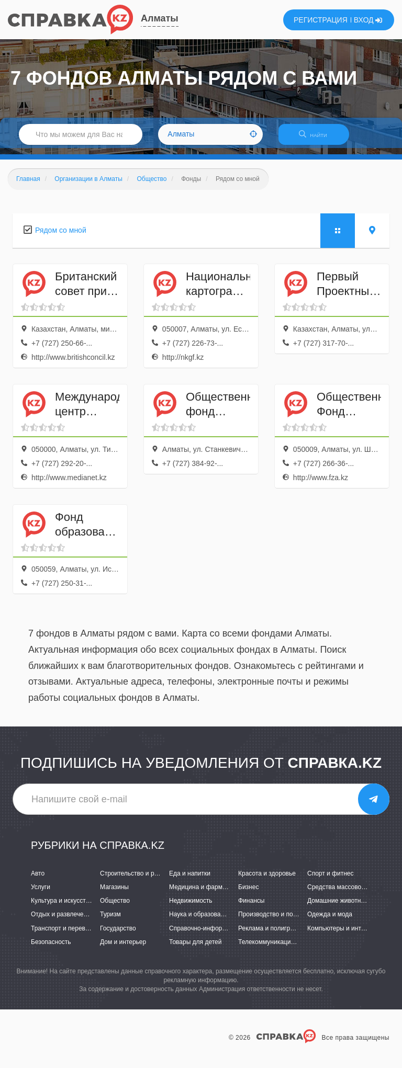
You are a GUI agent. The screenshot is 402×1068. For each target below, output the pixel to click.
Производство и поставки (275, 921)
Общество (115, 907)
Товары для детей (195, 948)
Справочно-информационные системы (225, 934)
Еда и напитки (189, 879)
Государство (118, 934)
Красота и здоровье (267, 879)
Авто (37, 879)
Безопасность (51, 948)
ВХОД (368, 20)
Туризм (110, 921)
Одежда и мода (329, 921)
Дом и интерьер (123, 948)
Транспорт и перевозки (64, 934)
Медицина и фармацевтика (209, 893)
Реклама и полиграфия (272, 934)
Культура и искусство (62, 907)
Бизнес (248, 893)
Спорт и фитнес (330, 879)
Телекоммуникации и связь (277, 948)
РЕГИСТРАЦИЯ (321, 20)
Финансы (251, 907)
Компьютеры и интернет (342, 934)
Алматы (159, 18)
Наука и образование (200, 921)
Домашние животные (338, 907)
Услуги (40, 893)
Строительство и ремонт (136, 879)
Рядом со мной (60, 236)
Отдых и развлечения (62, 921)
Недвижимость (191, 907)
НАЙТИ (318, 138)
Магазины (114, 893)
